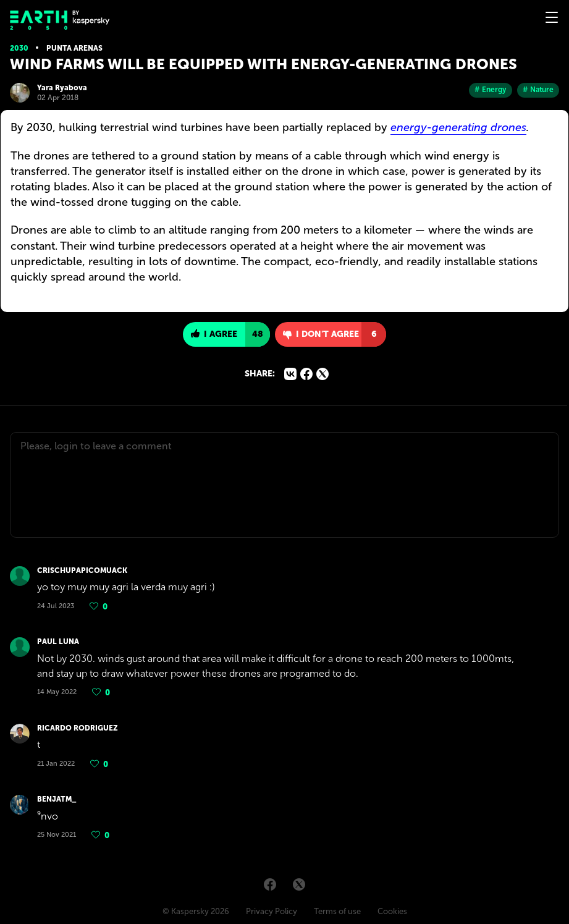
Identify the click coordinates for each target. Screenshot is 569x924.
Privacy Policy (271, 911)
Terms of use (337, 911)
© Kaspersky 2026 (195, 911)
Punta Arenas (74, 48)
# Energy (490, 89)
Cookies (392, 911)
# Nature (538, 89)
